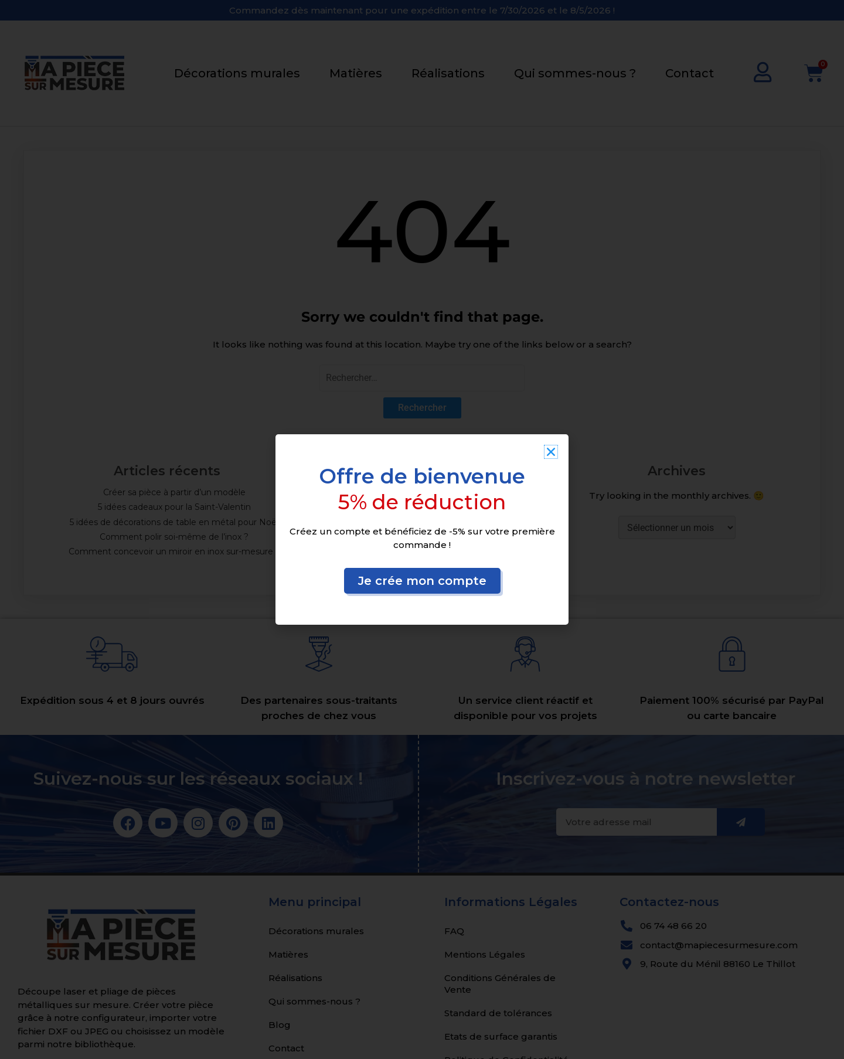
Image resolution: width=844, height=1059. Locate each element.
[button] (551, 452)
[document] (422, 529)
